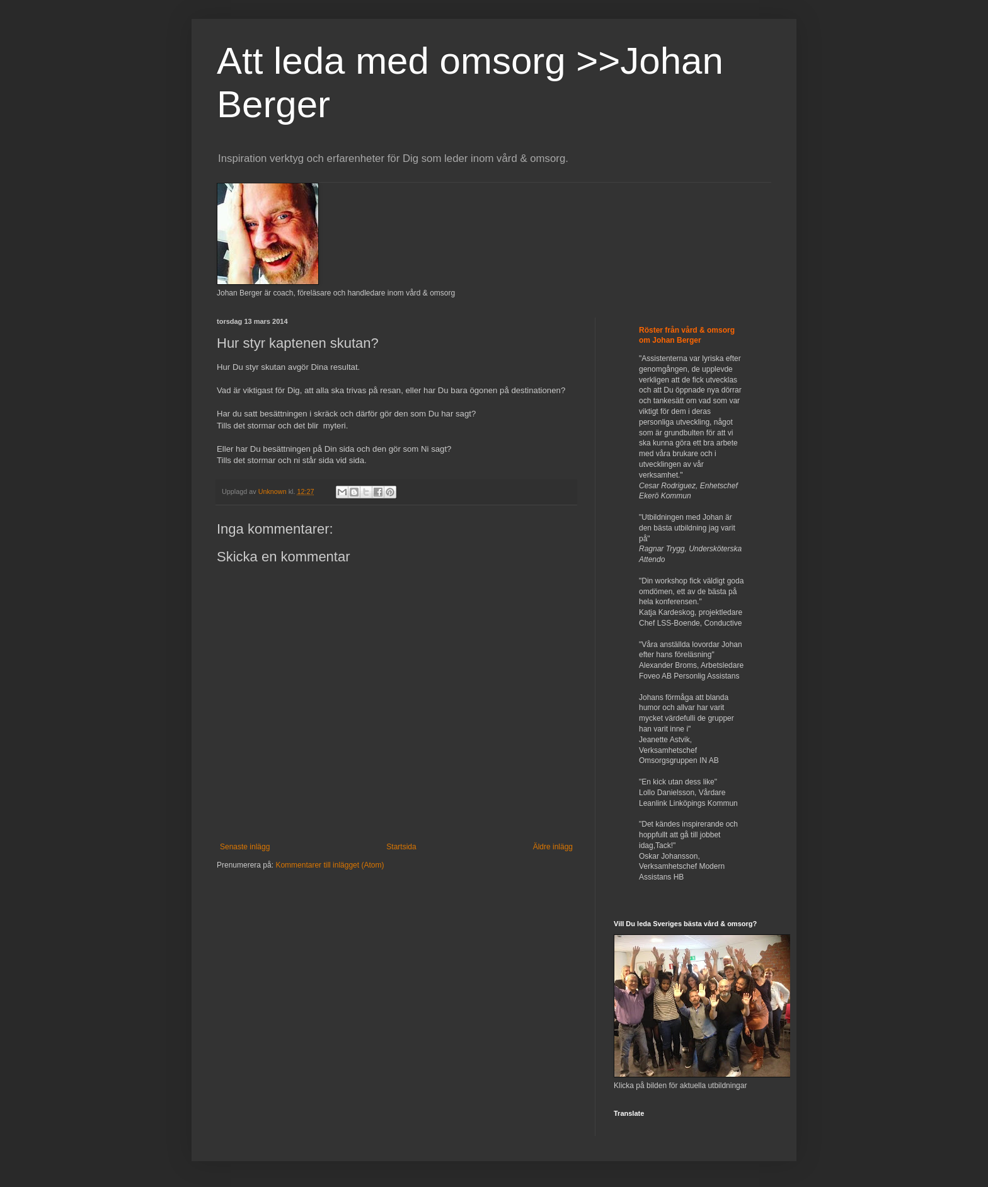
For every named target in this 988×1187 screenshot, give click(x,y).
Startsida (401, 846)
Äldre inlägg (553, 846)
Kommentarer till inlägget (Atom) (329, 865)
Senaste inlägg (245, 846)
